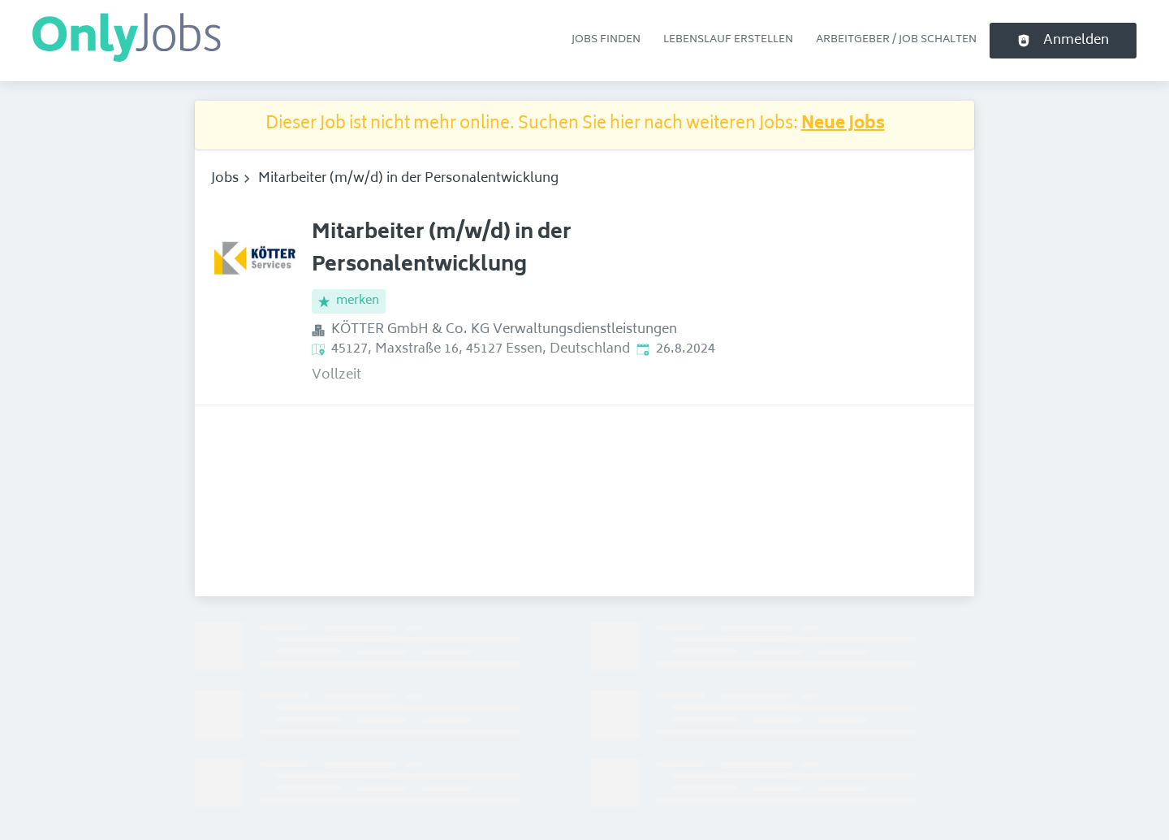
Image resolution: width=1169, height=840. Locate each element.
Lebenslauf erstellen (728, 40)
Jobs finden (606, 40)
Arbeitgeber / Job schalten (896, 40)
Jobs (225, 178)
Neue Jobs (843, 124)
